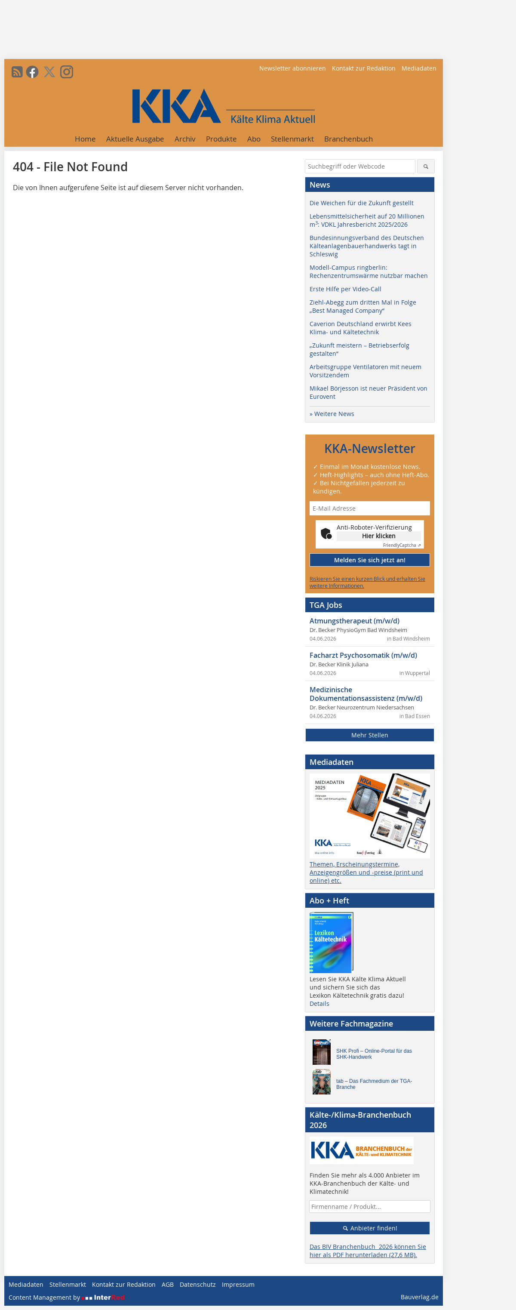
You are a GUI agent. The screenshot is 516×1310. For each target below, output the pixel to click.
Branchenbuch (348, 139)
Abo (254, 139)
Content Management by (67, 1297)
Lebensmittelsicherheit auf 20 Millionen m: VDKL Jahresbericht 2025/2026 (367, 220)
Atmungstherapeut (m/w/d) (354, 621)
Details (319, 1003)
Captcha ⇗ (402, 545)
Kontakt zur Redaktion (364, 68)
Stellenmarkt (292, 139)
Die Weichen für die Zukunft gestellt (362, 203)
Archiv (185, 139)
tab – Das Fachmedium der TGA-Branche (374, 1084)
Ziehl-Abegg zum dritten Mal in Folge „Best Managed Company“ (363, 306)
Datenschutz (198, 1284)
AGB (168, 1284)
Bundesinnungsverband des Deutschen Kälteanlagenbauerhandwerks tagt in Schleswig (367, 246)
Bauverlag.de (420, 1297)
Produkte (221, 139)
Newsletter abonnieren (292, 68)
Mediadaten (419, 68)
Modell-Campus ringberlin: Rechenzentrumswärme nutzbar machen (369, 271)
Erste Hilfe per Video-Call (345, 289)
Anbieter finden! (370, 1228)
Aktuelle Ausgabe (135, 139)
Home (85, 139)
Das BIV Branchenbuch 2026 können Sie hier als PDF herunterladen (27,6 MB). (368, 1250)
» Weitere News (332, 414)
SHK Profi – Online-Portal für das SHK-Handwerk (374, 1054)
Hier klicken (379, 536)
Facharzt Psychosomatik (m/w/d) (363, 655)
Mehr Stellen (369, 735)
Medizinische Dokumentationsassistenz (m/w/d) (366, 694)
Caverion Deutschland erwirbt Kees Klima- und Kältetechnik (361, 328)
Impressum (238, 1284)
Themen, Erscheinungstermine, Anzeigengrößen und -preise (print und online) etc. (366, 872)
